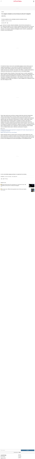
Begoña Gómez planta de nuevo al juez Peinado (9, 132)
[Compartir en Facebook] (6, 23)
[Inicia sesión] (33, 1)
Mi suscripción (3, 456)
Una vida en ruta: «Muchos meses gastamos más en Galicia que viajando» (14, 189)
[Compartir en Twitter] (7, 23)
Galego (20, 452)
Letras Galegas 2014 (14, 176)
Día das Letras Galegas (8, 176)
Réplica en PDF (3, 458)
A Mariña (19, 457)
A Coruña (19, 456)
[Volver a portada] (17, 1)
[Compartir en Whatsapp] (2, 23)
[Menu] (1, 1)
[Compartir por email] (4, 23)
